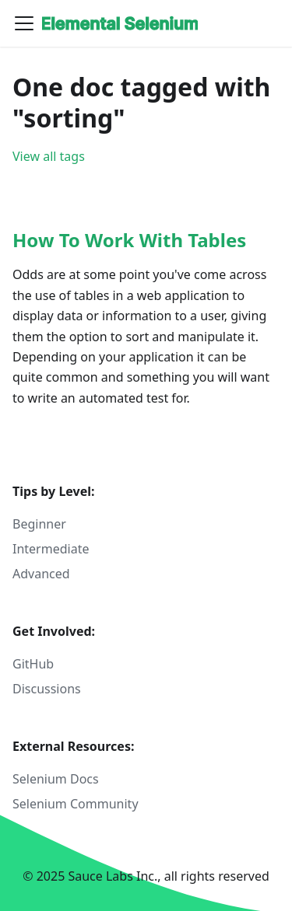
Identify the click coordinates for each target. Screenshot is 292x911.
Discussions (46, 688)
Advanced (41, 573)
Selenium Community (75, 803)
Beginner (39, 523)
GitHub (33, 663)
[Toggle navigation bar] (24, 23)
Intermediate (50, 548)
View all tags (48, 156)
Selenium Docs (55, 778)
